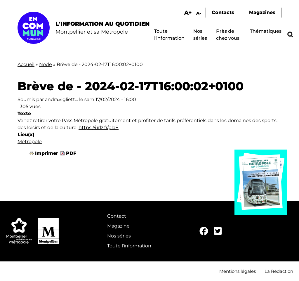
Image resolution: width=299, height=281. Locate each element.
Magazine (118, 226)
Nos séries (119, 236)
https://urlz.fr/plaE (99, 127)
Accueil (26, 64)
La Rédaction (279, 271)
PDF (71, 153)
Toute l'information (129, 246)
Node (45, 64)
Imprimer (46, 153)
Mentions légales (237, 271)
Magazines (262, 12)
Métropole (30, 141)
